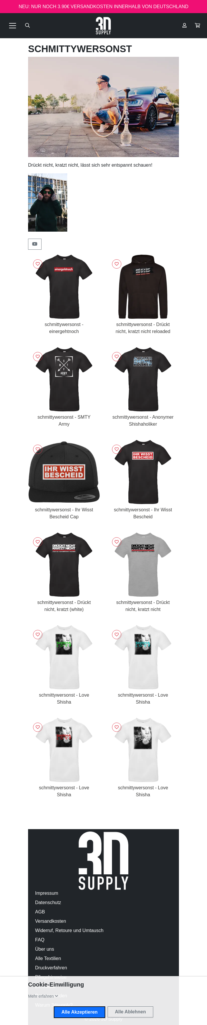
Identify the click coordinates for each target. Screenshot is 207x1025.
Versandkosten (50, 921)
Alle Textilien (48, 958)
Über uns (44, 949)
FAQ (39, 939)
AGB (40, 911)
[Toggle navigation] (12, 25)
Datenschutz (48, 902)
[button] (197, 25)
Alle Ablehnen (130, 1011)
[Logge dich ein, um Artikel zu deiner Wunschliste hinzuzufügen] (37, 264)
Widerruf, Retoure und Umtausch (69, 930)
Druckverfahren (51, 967)
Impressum (46, 893)
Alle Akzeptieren (79, 1012)
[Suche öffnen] (27, 25)
